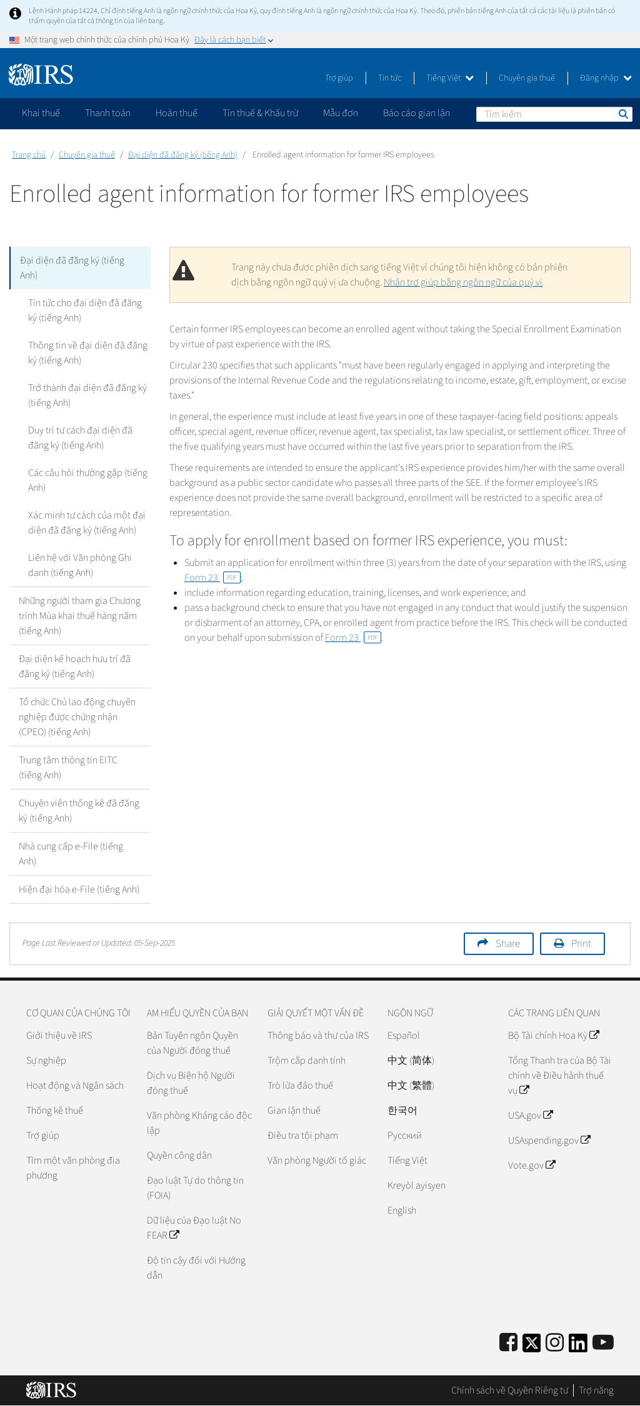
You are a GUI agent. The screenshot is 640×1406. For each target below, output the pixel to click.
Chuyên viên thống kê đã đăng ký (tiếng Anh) (79, 810)
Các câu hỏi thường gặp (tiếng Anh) (88, 480)
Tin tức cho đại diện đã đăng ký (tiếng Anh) (85, 310)
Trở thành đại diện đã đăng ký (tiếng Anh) (87, 395)
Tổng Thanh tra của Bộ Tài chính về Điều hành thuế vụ (559, 1075)
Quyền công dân (179, 1155)
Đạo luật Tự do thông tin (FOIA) (195, 1188)
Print (581, 943)
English (402, 1210)
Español (404, 1035)
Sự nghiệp (46, 1060)
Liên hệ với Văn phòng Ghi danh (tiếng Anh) (80, 565)
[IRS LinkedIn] (578, 1347)
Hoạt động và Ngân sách (75, 1085)
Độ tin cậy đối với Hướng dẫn (196, 1268)
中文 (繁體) (411, 1085)
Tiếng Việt (450, 78)
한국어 (403, 1110)
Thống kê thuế (54, 1110)
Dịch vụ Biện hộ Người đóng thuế (191, 1083)
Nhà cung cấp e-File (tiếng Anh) (71, 853)
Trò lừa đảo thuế (300, 1085)
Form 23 (212, 578)
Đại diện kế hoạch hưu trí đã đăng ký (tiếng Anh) (75, 666)
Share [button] (508, 943)
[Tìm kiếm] (554, 114)
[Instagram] (555, 1343)
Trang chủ (29, 155)
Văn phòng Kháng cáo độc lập (199, 1123)
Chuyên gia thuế (527, 78)
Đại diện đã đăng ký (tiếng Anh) (183, 155)
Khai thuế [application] (41, 113)
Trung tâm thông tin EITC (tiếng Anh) (68, 767)
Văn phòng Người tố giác (317, 1160)
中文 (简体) (411, 1060)
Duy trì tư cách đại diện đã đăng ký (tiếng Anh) (80, 437)
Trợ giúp (339, 78)
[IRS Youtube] (603, 1343)
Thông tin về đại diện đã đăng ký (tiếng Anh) (88, 353)
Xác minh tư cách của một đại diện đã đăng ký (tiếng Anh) (87, 522)
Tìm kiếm (622, 114)
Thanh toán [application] (108, 113)
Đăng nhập (606, 78)
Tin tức (389, 78)
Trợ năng (596, 1390)
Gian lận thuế (294, 1110)
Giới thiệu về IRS (59, 1035)
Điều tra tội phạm (303, 1135)
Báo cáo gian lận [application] (416, 113)
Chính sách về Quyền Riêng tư (509, 1390)
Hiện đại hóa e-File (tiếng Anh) (79, 889)
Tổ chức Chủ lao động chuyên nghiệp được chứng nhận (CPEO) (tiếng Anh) (77, 717)
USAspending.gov (549, 1140)
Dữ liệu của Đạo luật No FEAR (194, 1228)
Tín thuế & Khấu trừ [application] (260, 113)
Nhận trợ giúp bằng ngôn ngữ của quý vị (463, 282)
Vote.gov (531, 1165)
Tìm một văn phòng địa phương (73, 1168)
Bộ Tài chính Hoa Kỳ (553, 1035)
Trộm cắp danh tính (307, 1060)
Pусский (405, 1135)
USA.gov (530, 1115)
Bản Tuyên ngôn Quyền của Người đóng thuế (192, 1043)
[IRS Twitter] (531, 1347)
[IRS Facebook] (508, 1343)
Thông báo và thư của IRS (318, 1035)
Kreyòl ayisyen (417, 1185)
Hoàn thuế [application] (177, 113)
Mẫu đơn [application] (340, 113)
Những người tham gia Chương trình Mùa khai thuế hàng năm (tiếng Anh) (80, 616)
